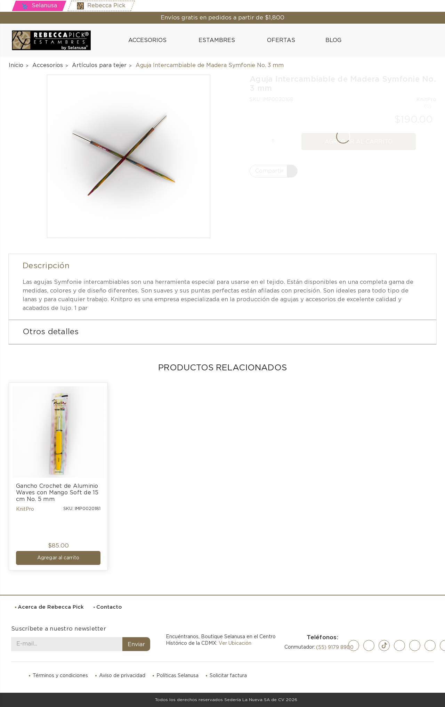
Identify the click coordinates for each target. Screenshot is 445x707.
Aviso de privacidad (122, 675)
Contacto (109, 607)
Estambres (220, 40)
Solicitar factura (228, 675)
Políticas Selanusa (177, 675)
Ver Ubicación (235, 643)
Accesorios (150, 40)
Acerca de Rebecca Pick (51, 607)
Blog (329, 40)
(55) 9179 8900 (335, 647)
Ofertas (281, 40)
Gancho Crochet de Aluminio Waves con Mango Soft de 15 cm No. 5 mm (58, 492)
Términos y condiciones (60, 675)
